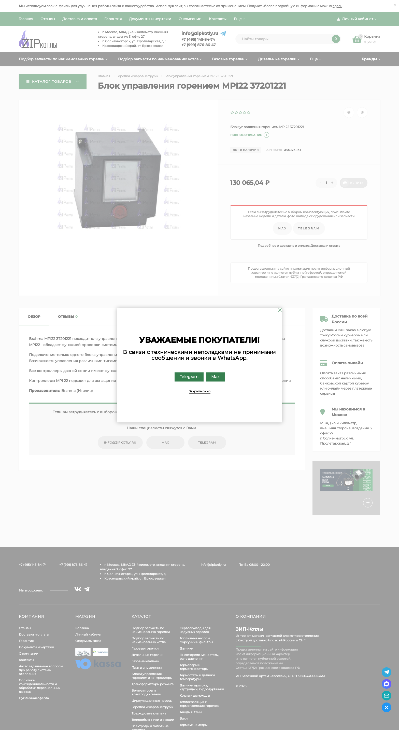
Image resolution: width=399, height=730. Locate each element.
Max (215, 376)
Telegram (189, 376)
